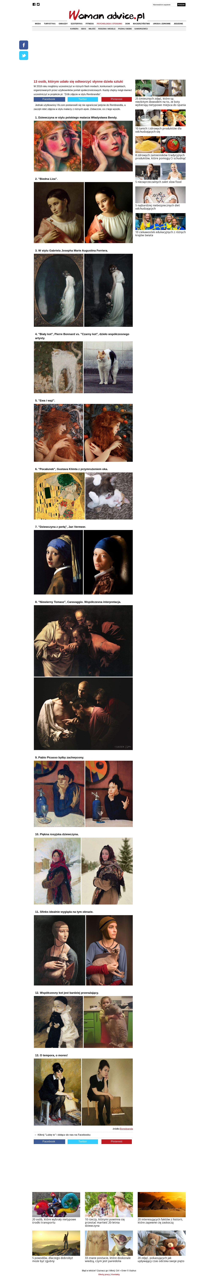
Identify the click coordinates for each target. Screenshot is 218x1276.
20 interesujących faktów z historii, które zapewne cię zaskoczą (160, 1221)
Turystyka (49, 24)
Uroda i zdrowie (162, 24)
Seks (83, 29)
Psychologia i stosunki (109, 24)
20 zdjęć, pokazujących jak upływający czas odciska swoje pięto (161, 1259)
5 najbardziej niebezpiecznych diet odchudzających (157, 207)
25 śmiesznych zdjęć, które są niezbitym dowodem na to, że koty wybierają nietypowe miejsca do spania (160, 102)
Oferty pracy (104, 1274)
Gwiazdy (63, 24)
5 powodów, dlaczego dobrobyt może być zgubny (52, 1259)
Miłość (92, 29)
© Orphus (131, 1270)
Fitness (90, 24)
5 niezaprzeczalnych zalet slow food (158, 182)
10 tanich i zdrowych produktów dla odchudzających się (158, 130)
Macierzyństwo (141, 24)
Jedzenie (178, 24)
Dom (127, 24)
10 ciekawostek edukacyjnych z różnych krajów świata (160, 233)
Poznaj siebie (125, 29)
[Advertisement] (83, 58)
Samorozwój (141, 29)
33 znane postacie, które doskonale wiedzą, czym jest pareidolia (108, 1259)
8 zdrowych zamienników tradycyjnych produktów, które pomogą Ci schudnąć (160, 156)
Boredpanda (126, 1129)
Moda (38, 24)
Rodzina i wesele (107, 29)
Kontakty (115, 1274)
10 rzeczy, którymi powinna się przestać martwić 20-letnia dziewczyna (105, 1222)
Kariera (74, 29)
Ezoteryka (77, 24)
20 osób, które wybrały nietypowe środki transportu (54, 1221)
